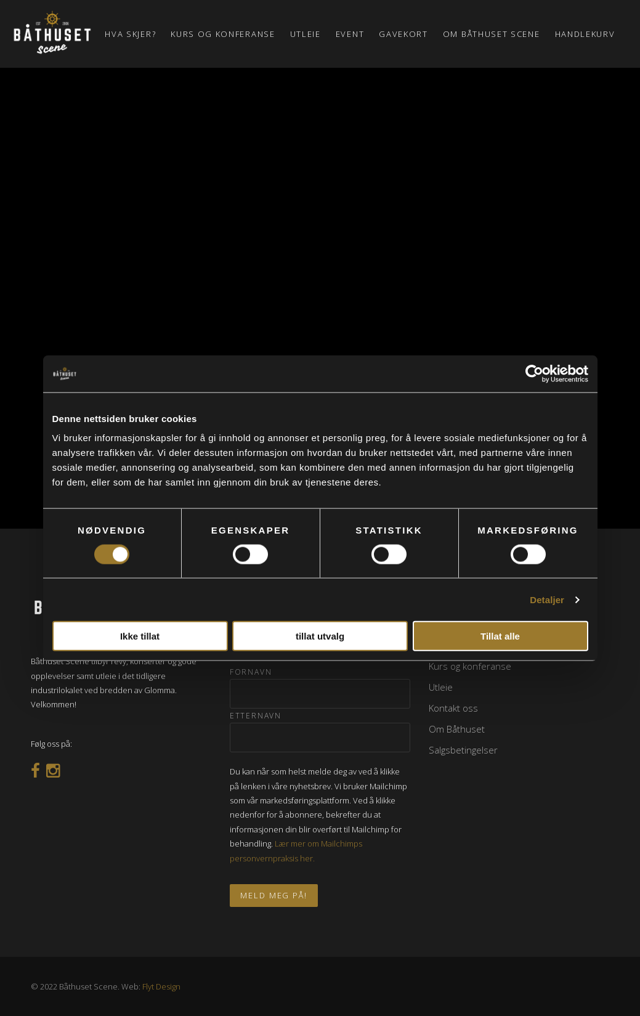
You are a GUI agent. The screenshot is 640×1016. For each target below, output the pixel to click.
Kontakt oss (453, 708)
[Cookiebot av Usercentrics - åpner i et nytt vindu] (534, 373)
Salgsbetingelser (463, 750)
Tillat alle (500, 636)
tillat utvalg (320, 636)
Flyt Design (161, 986)
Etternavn (256, 715)
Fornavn (251, 672)
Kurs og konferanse (470, 666)
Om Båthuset (457, 729)
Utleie (441, 687)
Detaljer (547, 599)
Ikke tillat (140, 636)
